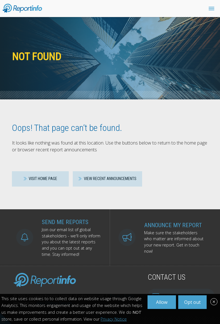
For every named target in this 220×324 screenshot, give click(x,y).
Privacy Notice (114, 319)
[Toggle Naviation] (211, 8)
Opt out (192, 302)
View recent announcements (107, 178)
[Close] (213, 302)
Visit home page (40, 178)
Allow (161, 302)
